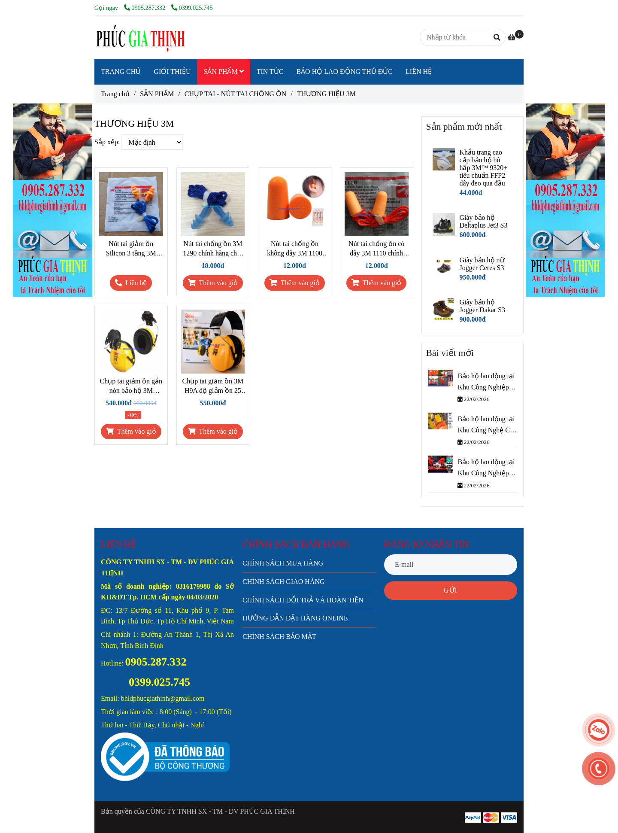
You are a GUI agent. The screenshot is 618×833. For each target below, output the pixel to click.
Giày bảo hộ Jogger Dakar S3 (482, 305)
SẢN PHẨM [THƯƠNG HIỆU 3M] (157, 93)
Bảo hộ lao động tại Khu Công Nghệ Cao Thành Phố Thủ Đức (486, 425)
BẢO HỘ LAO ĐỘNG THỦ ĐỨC (344, 71)
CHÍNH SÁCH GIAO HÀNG (283, 581)
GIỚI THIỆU (172, 71)
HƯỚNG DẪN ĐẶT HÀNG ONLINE (295, 618)
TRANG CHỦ (121, 71)
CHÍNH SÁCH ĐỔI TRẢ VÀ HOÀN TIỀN (303, 600)
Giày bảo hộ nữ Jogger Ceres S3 (481, 263)
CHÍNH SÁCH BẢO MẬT (279, 636)
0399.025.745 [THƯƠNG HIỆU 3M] (192, 7)
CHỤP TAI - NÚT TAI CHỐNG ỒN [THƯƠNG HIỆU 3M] (236, 93)
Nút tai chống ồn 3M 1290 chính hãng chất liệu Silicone (212, 249)
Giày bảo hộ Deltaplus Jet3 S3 (483, 221)
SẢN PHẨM (223, 71)
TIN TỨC (270, 71)
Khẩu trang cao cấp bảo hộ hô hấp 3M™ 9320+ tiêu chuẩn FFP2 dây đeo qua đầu (483, 168)
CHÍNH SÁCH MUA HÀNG (282, 563)
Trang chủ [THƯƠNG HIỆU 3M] (115, 93)
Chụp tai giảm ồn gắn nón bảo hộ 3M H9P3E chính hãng (131, 386)
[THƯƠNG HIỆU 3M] (139, 37)
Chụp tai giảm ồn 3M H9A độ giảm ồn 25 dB (213, 386)
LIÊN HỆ (419, 71)
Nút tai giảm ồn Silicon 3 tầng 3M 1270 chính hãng (131, 249)
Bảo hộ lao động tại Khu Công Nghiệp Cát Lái (486, 382)
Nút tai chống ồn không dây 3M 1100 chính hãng (294, 249)
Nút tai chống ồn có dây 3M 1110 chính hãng (376, 249)
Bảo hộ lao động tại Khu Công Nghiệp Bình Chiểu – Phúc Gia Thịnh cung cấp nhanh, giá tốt (486, 468)
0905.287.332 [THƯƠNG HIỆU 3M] (145, 7)
